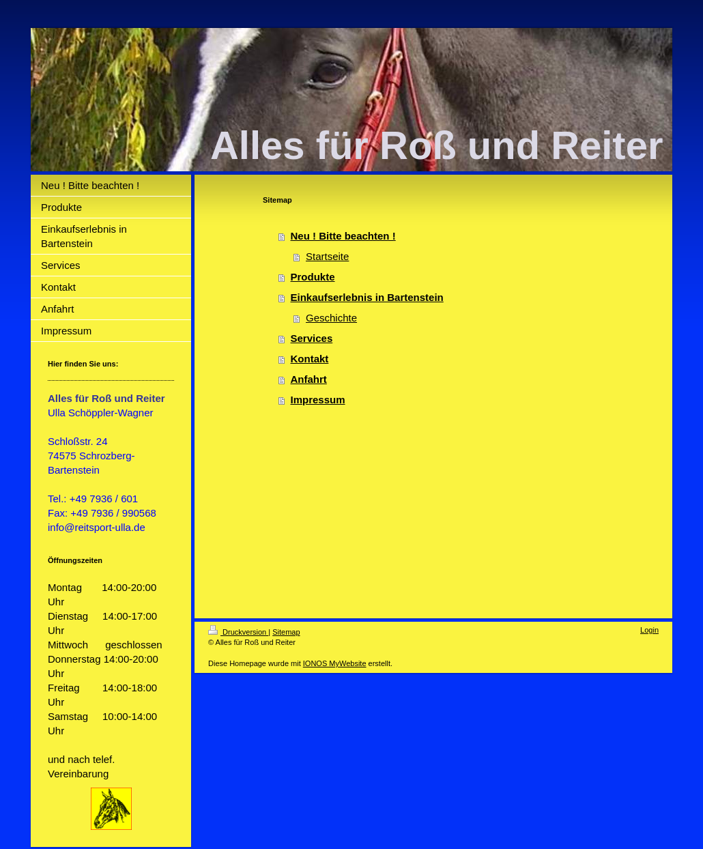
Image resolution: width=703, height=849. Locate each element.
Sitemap (286, 632)
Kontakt (310, 358)
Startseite (327, 256)
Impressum (318, 399)
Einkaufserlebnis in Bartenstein (367, 297)
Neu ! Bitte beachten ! (343, 236)
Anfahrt (309, 379)
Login (649, 630)
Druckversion (238, 632)
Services (312, 338)
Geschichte (331, 317)
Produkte (313, 277)
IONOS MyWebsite (335, 663)
